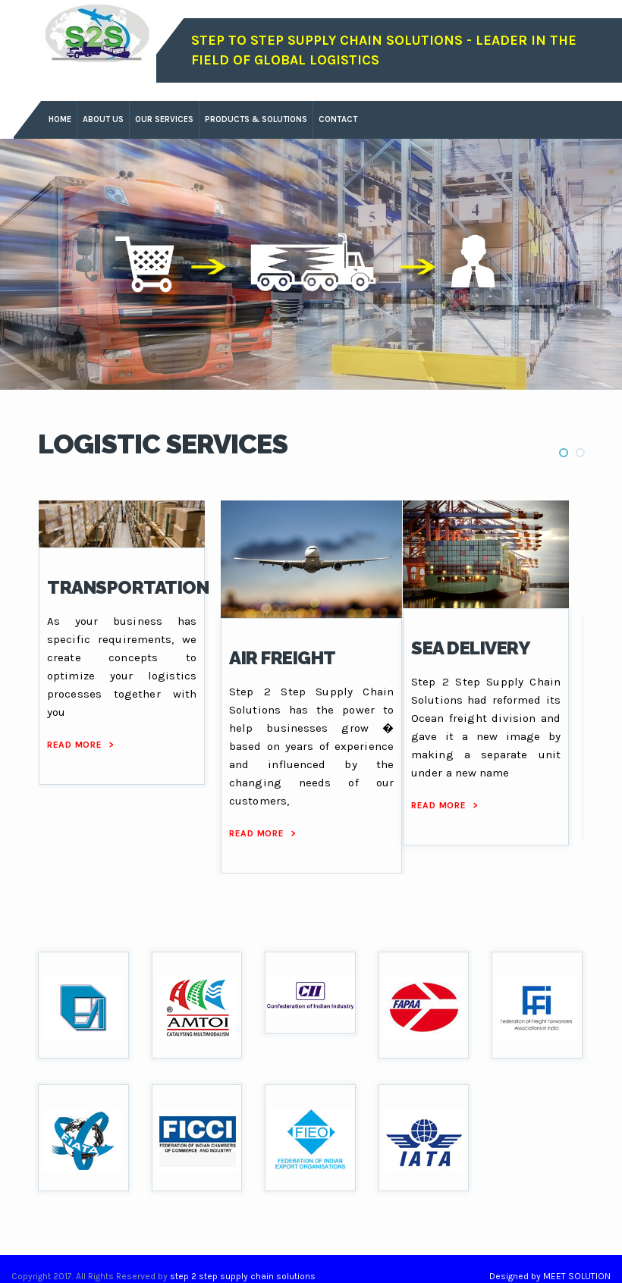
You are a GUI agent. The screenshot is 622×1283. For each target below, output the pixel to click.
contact (338, 119)
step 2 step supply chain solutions (243, 1276)
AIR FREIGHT (282, 658)
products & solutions (256, 119)
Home (60, 119)
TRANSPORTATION (128, 587)
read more (80, 744)
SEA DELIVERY (470, 648)
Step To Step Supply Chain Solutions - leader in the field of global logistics (383, 50)
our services (164, 119)
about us (103, 119)
